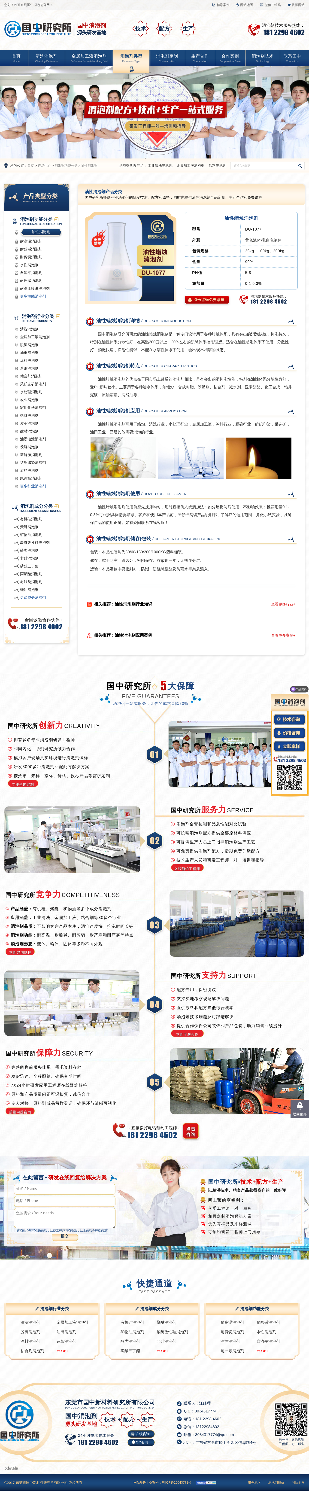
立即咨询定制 (23, 784)
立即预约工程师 (187, 869)
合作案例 (230, 59)
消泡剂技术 (262, 59)
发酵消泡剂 (29, 447)
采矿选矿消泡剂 (33, 384)
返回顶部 (300, 1114)
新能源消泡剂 (31, 455)
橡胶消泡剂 (29, 415)
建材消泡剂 (29, 431)
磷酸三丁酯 (29, 566)
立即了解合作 (187, 1034)
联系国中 (292, 59)
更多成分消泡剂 (33, 597)
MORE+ (62, 1351)
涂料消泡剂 (217, 165)
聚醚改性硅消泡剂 (35, 543)
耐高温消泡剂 (31, 241)
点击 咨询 (191, 1132)
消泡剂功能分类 (66, 165)
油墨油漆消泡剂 (33, 439)
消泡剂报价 (276, 1482)
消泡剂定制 (167, 59)
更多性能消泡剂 (33, 296)
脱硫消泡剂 (29, 345)
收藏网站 (298, 5)
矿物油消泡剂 (31, 535)
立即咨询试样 (20, 952)
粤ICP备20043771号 (176, 1482)
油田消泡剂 (29, 353)
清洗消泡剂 (46, 59)
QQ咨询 (142, 1442)
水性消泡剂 (29, 265)
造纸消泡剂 (29, 368)
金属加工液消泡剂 (89, 59)
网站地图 (246, 5)
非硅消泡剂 (29, 558)
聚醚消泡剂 (29, 527)
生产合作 (200, 59)
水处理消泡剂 (31, 392)
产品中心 (44, 165)
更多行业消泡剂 (33, 486)
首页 (16, 59)
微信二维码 (273, 5)
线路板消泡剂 (31, 478)
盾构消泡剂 (29, 470)
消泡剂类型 (131, 59)
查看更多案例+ (283, 635)
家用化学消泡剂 (33, 408)
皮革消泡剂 (29, 423)
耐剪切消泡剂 (31, 257)
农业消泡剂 (29, 400)
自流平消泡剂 (31, 273)
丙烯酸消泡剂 (31, 574)
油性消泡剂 (89, 165)
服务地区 (254, 1482)
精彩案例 (223, 5)
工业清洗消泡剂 (160, 165)
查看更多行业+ (283, 604)
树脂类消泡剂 (31, 582)
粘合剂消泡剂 (31, 376)
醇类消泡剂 (29, 550)
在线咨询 (143, 1434)
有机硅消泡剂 (31, 519)
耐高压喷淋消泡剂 (35, 288)
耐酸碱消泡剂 (31, 249)
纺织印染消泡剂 (33, 463)
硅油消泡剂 (29, 590)
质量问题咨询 (20, 1112)
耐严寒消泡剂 (31, 281)
